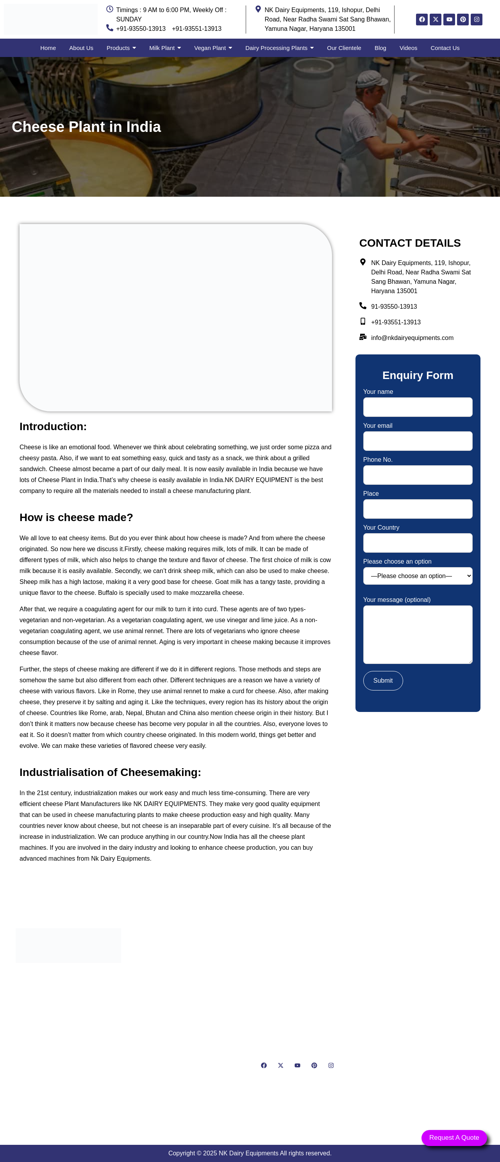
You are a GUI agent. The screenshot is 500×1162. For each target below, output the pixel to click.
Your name (418, 399)
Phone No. (418, 467)
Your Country (418, 535)
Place (418, 501)
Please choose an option (418, 572)
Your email (418, 433)
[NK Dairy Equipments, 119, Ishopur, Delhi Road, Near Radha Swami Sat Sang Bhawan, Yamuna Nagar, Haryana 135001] (431, 1020)
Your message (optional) (418, 631)
